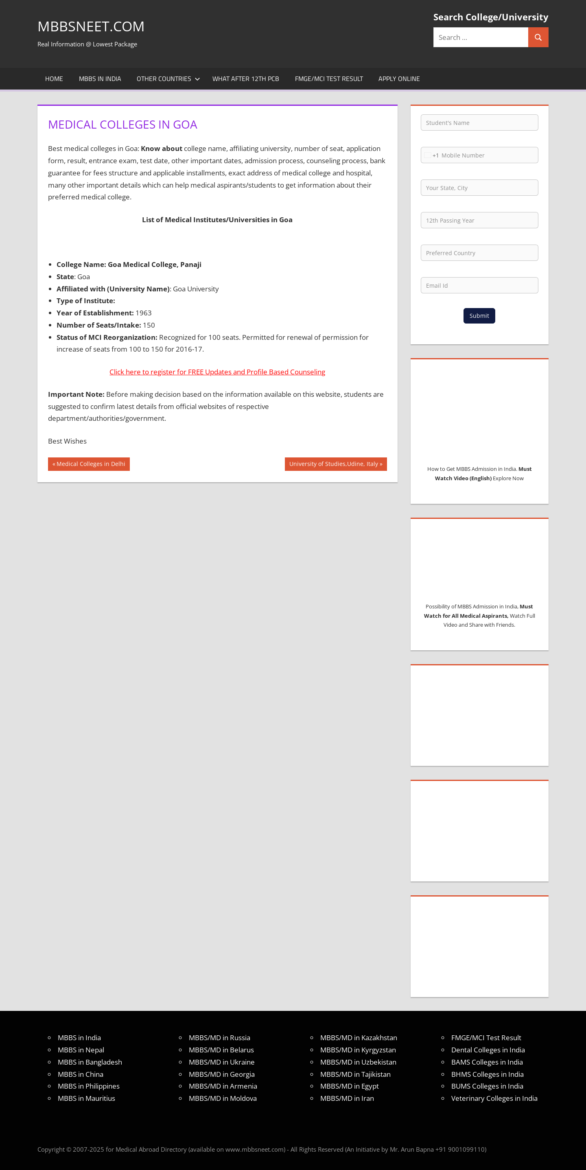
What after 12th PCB (245, 78)
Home (54, 78)
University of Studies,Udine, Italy (333, 465)
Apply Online (399, 78)
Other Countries (168, 78)
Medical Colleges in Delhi (90, 465)
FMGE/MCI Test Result (329, 78)
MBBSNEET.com (93, 26)
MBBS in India (100, 78)
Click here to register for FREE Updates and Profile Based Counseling (217, 371)
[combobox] (430, 155)
